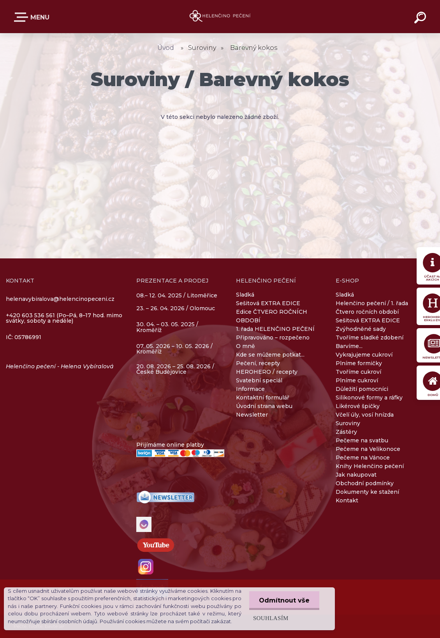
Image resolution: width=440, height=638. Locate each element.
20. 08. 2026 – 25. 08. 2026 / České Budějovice (175, 369)
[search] (421, 19)
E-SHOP (22, 17)
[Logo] (220, 17)
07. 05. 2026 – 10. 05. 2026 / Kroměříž (174, 348)
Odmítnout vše (284, 600)
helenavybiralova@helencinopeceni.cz (60, 298)
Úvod (165, 47)
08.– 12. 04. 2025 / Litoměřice (176, 296)
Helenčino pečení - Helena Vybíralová (60, 366)
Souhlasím (271, 618)
